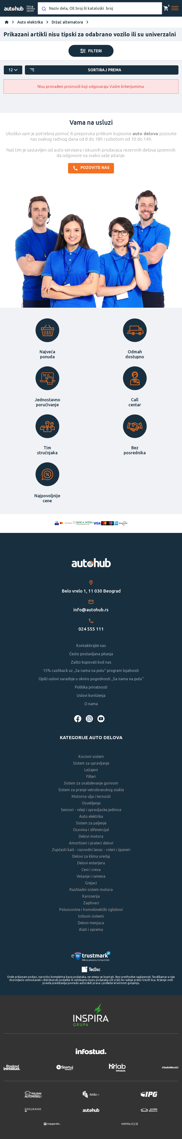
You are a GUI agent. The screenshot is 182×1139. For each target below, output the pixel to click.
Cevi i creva (91, 869)
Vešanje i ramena (91, 876)
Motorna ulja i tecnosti (91, 796)
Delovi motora (91, 836)
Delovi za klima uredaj (91, 856)
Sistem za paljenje (91, 823)
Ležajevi (91, 770)
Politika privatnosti (91, 687)
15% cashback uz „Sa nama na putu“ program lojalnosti (91, 670)
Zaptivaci (91, 903)
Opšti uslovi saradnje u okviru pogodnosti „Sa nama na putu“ (91, 679)
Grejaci (91, 883)
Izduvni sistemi (91, 916)
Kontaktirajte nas (91, 645)
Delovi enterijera (91, 863)
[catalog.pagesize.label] (13, 70)
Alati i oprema (91, 929)
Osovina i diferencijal (91, 830)
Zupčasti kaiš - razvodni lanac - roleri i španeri (91, 849)
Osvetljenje (91, 803)
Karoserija (91, 896)
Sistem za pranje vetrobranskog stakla (91, 790)
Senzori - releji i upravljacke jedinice (91, 810)
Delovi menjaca (91, 923)
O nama (91, 704)
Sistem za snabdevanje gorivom (91, 783)
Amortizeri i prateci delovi (91, 843)
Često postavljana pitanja (91, 654)
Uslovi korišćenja (91, 695)
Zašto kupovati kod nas (91, 662)
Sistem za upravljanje (91, 763)
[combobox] (100, 8)
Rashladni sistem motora (91, 889)
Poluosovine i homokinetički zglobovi (91, 909)
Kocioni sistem (91, 756)
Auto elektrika (91, 816)
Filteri (91, 776)
